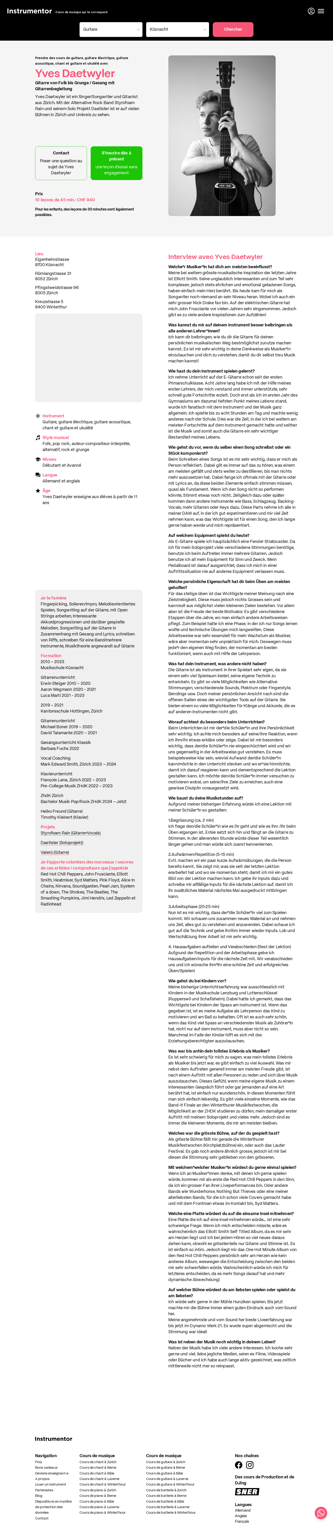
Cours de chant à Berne (98, 1467)
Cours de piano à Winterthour (103, 1512)
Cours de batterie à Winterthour (171, 1512)
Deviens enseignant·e (51, 1473)
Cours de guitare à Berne (165, 1467)
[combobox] (110, 29)
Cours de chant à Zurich (98, 1462)
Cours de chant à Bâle (97, 1473)
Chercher (233, 29)
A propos (42, 1479)
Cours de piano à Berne (98, 1496)
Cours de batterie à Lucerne (167, 1507)
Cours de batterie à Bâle (165, 1501)
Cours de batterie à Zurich (166, 1490)
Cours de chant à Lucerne (100, 1479)
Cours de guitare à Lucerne (167, 1479)
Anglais (241, 1516)
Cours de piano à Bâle (97, 1501)
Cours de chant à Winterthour (103, 1484)
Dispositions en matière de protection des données (53, 1507)
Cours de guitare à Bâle (164, 1473)
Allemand (242, 1511)
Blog (39, 1496)
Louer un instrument (50, 1484)
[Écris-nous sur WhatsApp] (320, 1513)
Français (242, 1522)
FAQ (38, 1462)
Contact (42, 1518)
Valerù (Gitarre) (55, 853)
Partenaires (44, 1490)
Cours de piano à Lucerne (99, 1507)
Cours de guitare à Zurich (165, 1462)
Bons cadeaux (46, 1467)
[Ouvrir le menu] (321, 11)
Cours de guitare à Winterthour (170, 1484)
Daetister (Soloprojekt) (62, 843)
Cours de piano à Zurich (98, 1490)
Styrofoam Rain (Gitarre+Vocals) (71, 833)
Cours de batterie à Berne (166, 1496)
